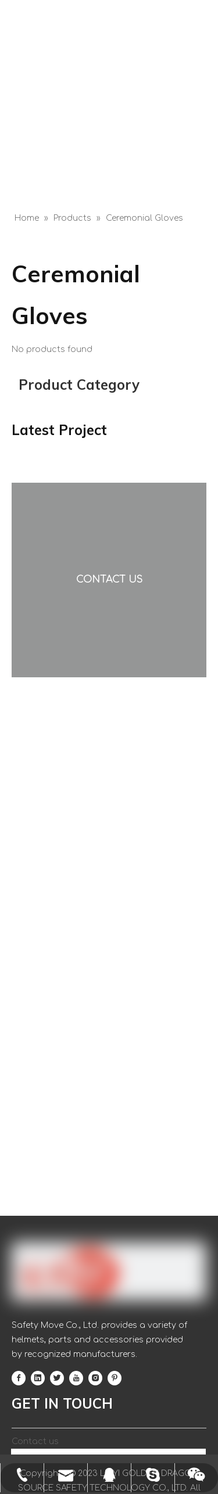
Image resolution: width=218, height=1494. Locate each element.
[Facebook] (19, 1377)
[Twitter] (57, 1377)
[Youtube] (76, 1377)
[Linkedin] (38, 1377)
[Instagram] (95, 1377)
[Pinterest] (114, 1377)
